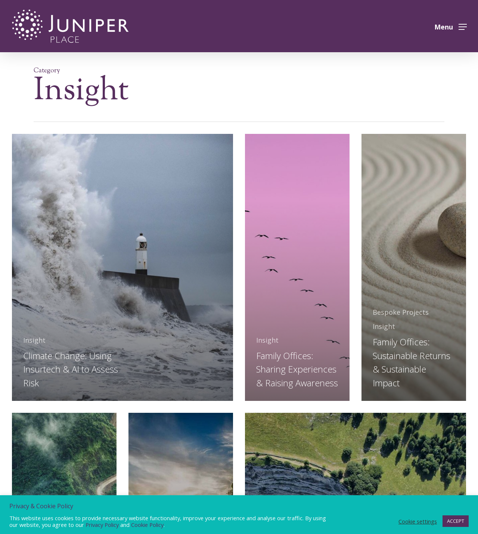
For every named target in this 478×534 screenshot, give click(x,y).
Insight (34, 340)
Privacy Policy (102, 524)
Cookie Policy (147, 524)
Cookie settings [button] (417, 521)
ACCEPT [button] (455, 521)
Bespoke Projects (401, 312)
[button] (450, 26)
